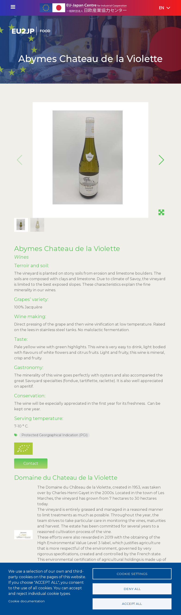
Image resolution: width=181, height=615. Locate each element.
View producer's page (43, 484)
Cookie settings (132, 573)
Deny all (132, 588)
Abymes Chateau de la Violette (67, 138)
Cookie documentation (26, 601)
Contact (30, 353)
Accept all (132, 604)
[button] (161, 8)
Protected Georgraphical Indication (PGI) (54, 325)
